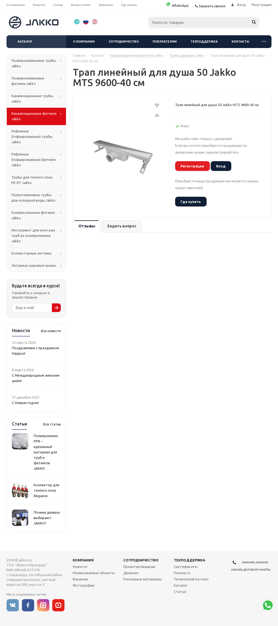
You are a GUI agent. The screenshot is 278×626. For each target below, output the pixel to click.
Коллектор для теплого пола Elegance (46, 490)
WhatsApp (177, 5)
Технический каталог (191, 579)
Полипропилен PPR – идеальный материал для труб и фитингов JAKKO (46, 452)
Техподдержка (204, 41)
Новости (80, 566)
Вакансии (80, 579)
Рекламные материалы (142, 579)
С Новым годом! (25, 403)
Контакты (240, 41)
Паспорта (182, 573)
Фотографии (83, 585)
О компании (84, 41)
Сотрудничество (124, 41)
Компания (83, 560)
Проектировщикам (139, 566)
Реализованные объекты (94, 573)
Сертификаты (186, 566)
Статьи (180, 591)
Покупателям (165, 41)
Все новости (51, 331)
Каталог (25, 41)
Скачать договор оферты (250, 569)
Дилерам (130, 573)
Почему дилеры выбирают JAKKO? (47, 517)
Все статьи (52, 424)
